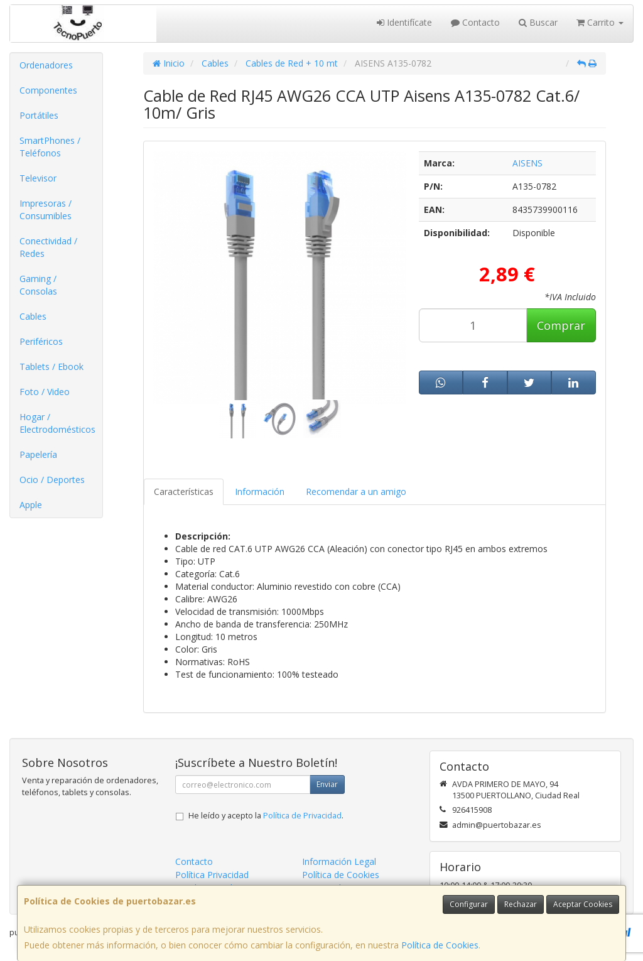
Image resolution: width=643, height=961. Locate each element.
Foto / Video (44, 392)
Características (183, 491)
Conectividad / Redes (48, 247)
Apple (30, 505)
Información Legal (339, 861)
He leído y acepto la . (265, 815)
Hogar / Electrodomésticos (57, 423)
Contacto (475, 22)
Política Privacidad (212, 875)
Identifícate (404, 22)
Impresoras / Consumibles (45, 209)
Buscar (538, 22)
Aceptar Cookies (582, 904)
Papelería (38, 454)
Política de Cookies (439, 945)
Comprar (561, 325)
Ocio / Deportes (52, 480)
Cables (32, 316)
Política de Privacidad (302, 815)
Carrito (600, 22)
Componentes (48, 90)
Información (259, 491)
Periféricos (41, 341)
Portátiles (38, 115)
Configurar (469, 904)
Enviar (327, 784)
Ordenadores (46, 65)
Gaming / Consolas (38, 285)
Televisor (38, 178)
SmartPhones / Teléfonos (49, 146)
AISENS (527, 163)
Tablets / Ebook (51, 366)
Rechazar (520, 904)
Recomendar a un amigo (356, 491)
